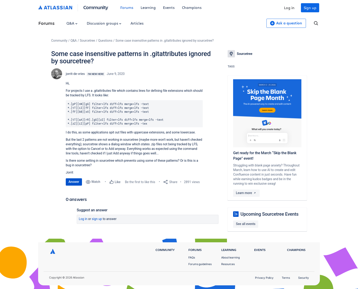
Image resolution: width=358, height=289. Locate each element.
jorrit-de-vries (75, 74)
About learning (230, 257)
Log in (289, 7)
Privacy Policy (264, 277)
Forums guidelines (200, 264)
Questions (105, 40)
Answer (73, 182)
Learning (148, 7)
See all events (245, 224)
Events (169, 7)
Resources (228, 264)
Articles (137, 23)
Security (303, 277)
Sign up (310, 7)
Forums (126, 7)
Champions (192, 7)
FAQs (191, 257)
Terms (286, 277)
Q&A (71, 23)
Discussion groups (104, 23)
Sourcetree (87, 40)
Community (95, 7)
